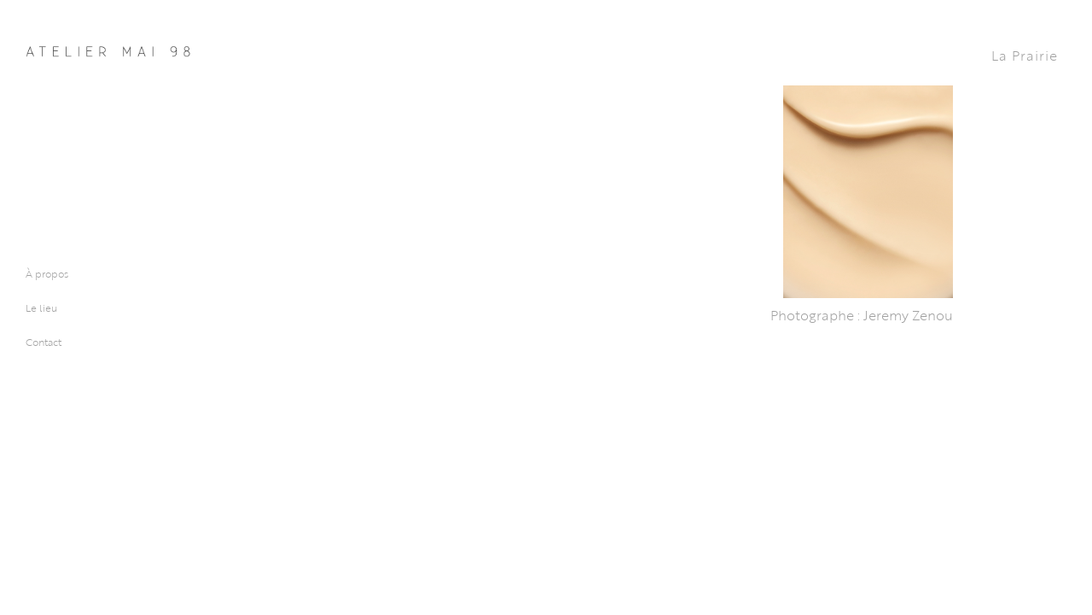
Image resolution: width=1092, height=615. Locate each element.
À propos (47, 273)
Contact (43, 341)
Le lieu (41, 307)
